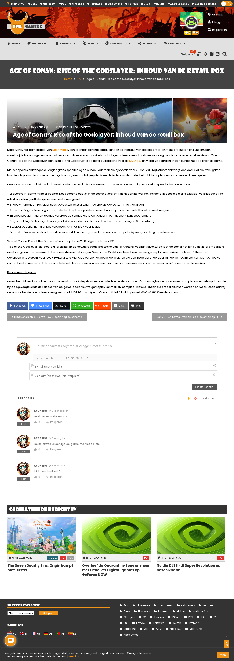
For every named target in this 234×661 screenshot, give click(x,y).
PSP (126, 623)
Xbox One (195, 629)
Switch (177, 623)
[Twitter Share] (61, 305)
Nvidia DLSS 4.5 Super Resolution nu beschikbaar (188, 568)
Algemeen (143, 605)
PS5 (63, 4)
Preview (159, 617)
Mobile (53, 558)
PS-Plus (133, 4)
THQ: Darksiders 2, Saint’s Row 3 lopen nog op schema (48, 317)
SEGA (147, 4)
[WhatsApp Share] (82, 305)
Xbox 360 (175, 629)
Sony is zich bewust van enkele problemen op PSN (188, 317)
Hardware (144, 611)
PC (217, 127)
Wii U (159, 629)
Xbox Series (131, 635)
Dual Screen (165, 605)
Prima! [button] (223, 654)
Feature (208, 605)
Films (127, 611)
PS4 (203, 617)
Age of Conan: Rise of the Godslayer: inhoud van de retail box (98, 135)
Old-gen (129, 617)
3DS (126, 605)
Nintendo (78, 4)
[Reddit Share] (102, 305)
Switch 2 (194, 623)
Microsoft (49, 4)
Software (159, 623)
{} (82, 357)
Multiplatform (201, 611)
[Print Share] (136, 305)
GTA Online (115, 4)
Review (140, 623)
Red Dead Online (205, 4)
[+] (88, 357)
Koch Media (60, 150)
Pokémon (96, 4)
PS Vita (176, 617)
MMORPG (135, 161)
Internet (163, 611)
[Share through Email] (120, 305)
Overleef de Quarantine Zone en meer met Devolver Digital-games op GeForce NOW (116, 570)
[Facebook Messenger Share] (40, 305)
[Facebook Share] (17, 305)
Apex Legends (179, 4)
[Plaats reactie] (204, 387)
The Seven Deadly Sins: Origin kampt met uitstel (40, 568)
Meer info (74, 656)
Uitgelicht (130, 629)
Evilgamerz (188, 605)
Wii (146, 629)
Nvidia (160, 4)
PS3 (190, 617)
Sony (34, 4)
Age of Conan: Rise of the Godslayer (67, 127)
